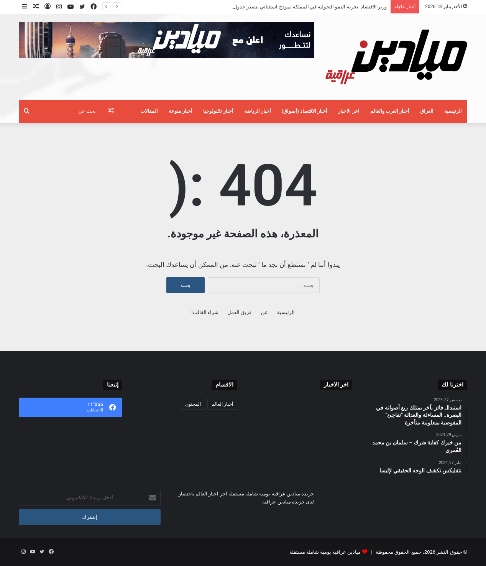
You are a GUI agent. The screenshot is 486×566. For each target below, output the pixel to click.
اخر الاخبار (348, 111)
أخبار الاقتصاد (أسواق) (305, 111)
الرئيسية (453, 111)
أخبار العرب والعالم (389, 111)
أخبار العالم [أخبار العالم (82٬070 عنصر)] (222, 404)
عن (264, 312)
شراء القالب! (204, 312)
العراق (426, 111)
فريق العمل (239, 312)
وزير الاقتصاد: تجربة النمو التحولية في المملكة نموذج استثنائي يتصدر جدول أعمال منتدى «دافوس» (286, 7)
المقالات (149, 111)
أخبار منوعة (180, 111)
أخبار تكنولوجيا (218, 111)
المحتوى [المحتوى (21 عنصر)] (193, 404)
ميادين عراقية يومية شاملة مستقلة (325, 552)
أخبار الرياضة (257, 111)
